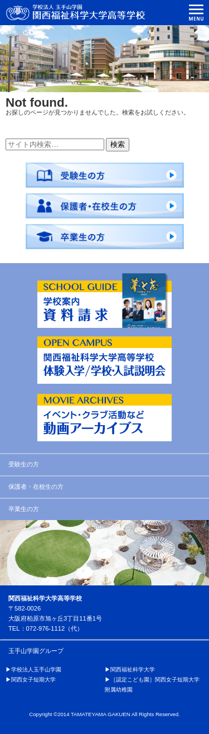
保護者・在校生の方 (36, 486)
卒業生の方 (23, 509)
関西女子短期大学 (33, 679)
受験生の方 (23, 464)
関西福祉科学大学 (132, 669)
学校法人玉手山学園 (36, 669)
